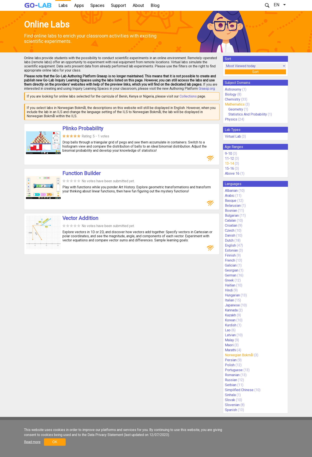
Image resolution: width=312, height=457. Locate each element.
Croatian (231, 225)
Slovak (230, 400)
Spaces (97, 5)
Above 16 (232, 173)
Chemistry (232, 99)
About (138, 5)
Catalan (230, 220)
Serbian (230, 385)
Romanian (232, 375)
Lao (228, 330)
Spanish (231, 410)
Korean (230, 320)
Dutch (229, 240)
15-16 (229, 168)
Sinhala (230, 395)
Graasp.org (207, 88)
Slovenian (232, 405)
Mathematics (235, 104)
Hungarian (232, 295)
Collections (188, 96)
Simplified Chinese (239, 390)
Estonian (231, 250)
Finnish (230, 255)
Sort (255, 72)
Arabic (229, 196)
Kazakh (230, 315)
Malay (229, 340)
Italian (229, 300)
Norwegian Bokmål (239, 355)
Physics (231, 119)
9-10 (228, 153)
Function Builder (81, 173)
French (230, 260)
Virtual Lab (233, 136)
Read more (32, 442)
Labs (63, 5)
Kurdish (230, 325)
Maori (229, 345)
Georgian (231, 270)
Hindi (229, 290)
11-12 (229, 158)
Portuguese (234, 370)
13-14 (229, 163)
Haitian (230, 285)
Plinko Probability (82, 128)
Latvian (230, 335)
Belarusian (233, 205)
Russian (231, 380)
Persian (231, 360)
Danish (230, 235)
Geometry (235, 109)
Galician (231, 265)
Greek (229, 280)
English (230, 245)
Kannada (231, 310)
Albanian (231, 191)
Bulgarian (232, 215)
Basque (230, 200)
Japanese (232, 305)
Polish (230, 365)
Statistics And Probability (247, 114)
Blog (155, 5)
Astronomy (233, 89)
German (230, 275)
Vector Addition (80, 218)
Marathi (230, 350)
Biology (230, 94)
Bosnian (231, 210)
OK (54, 442)
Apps (79, 5)
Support (118, 5)
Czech (229, 230)
